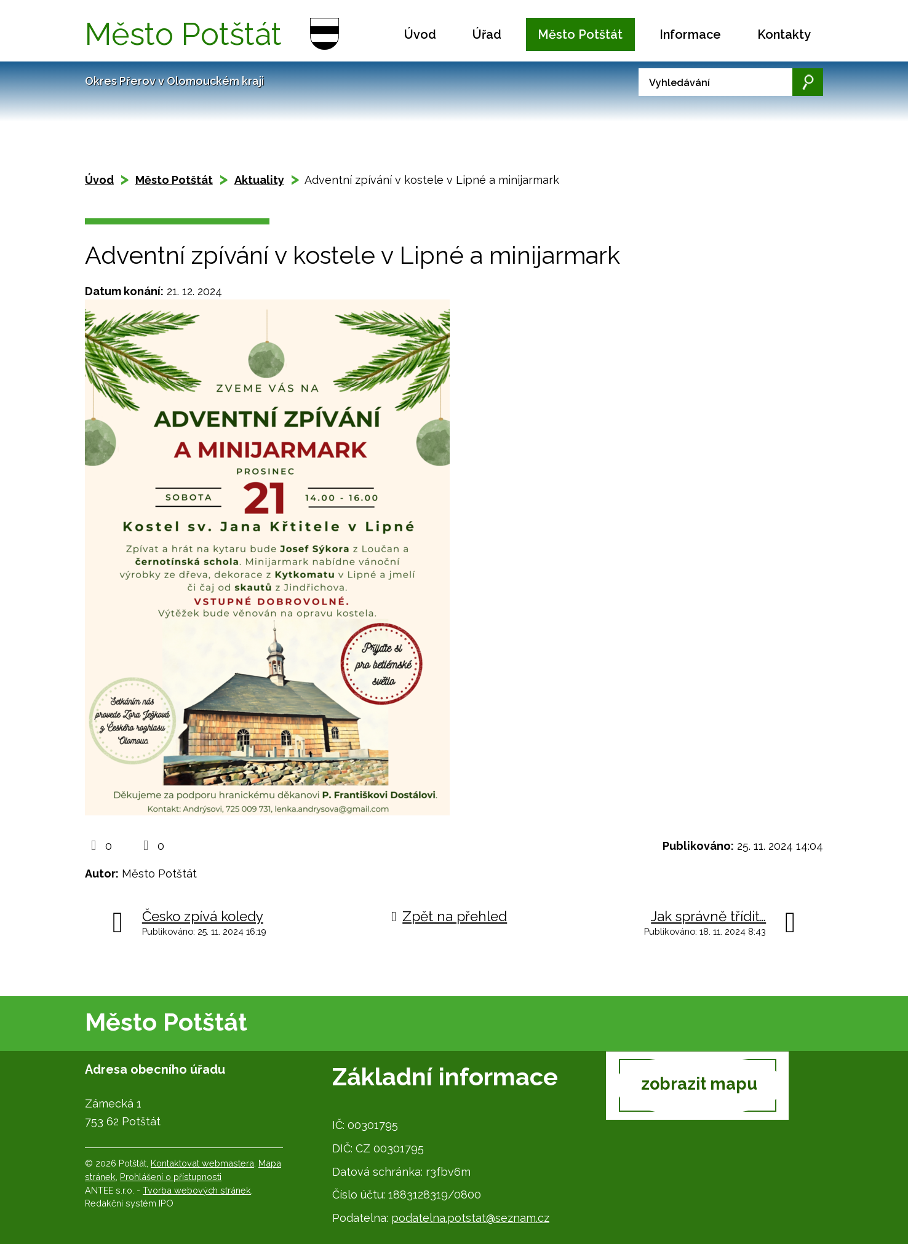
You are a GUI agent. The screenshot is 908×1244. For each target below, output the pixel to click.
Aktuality (259, 179)
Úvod (420, 34)
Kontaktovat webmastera (202, 1163)
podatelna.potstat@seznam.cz (470, 1217)
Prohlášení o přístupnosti (170, 1176)
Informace (690, 34)
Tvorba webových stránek (197, 1190)
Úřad (486, 34)
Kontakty (784, 34)
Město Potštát (580, 34)
